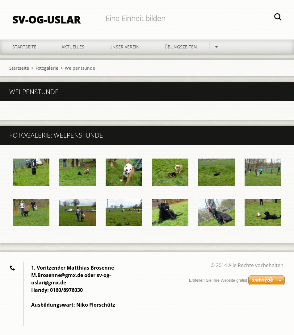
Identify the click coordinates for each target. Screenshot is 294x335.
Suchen (278, 17)
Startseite (24, 47)
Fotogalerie (47, 68)
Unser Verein (124, 47)
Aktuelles (72, 47)
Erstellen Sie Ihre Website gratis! (218, 280)
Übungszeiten (181, 47)
